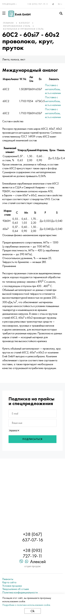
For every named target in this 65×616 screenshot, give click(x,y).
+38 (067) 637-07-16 (32, 537)
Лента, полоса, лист (13, 59)
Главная (8, 22)
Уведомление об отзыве (15, 589)
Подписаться (32, 439)
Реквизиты (7, 579)
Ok (33, 611)
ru (60, 4)
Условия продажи (12, 585)
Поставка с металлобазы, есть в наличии (53, 89)
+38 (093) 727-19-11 (37, 4)
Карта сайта (9, 582)
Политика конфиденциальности (20, 592)
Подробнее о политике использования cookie (26, 605)
